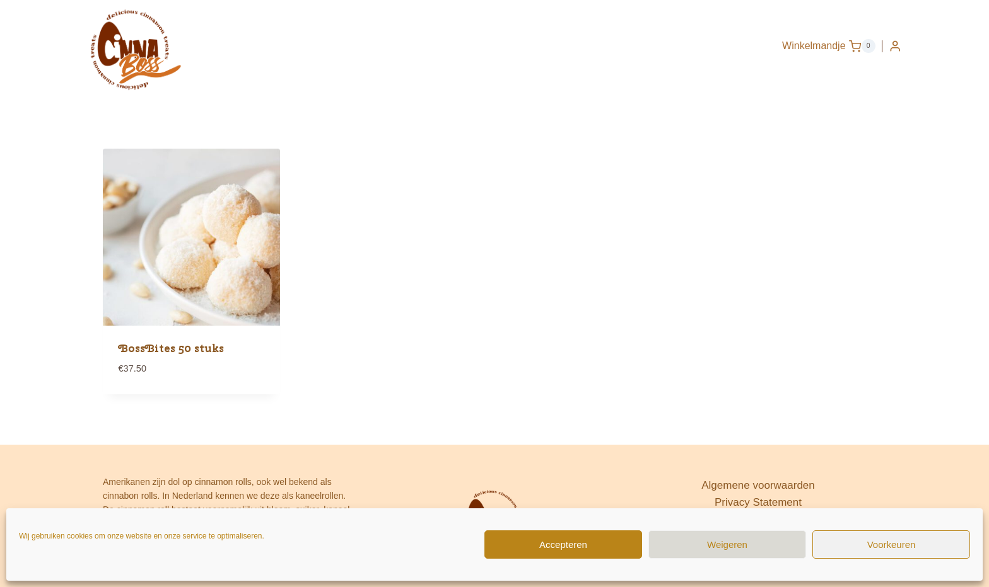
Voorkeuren (891, 544)
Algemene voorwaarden (758, 485)
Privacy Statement (758, 502)
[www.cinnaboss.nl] (135, 49)
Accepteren (563, 544)
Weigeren (727, 544)
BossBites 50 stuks (171, 348)
